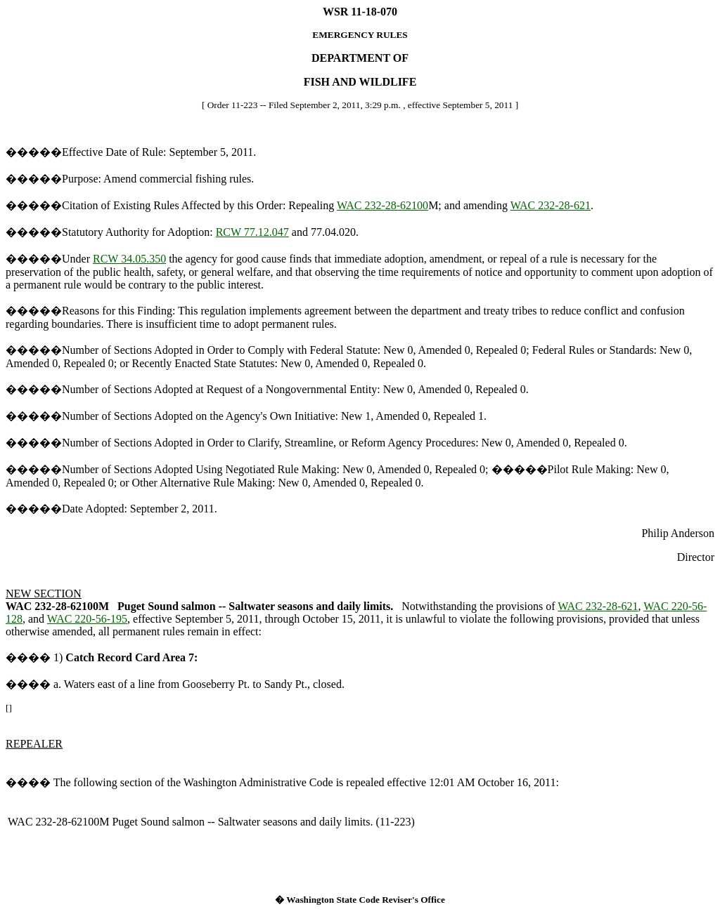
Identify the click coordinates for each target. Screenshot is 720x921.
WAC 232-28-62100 (382, 205)
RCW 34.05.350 (129, 259)
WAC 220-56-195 (87, 619)
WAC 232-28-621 (550, 205)
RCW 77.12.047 (252, 232)
